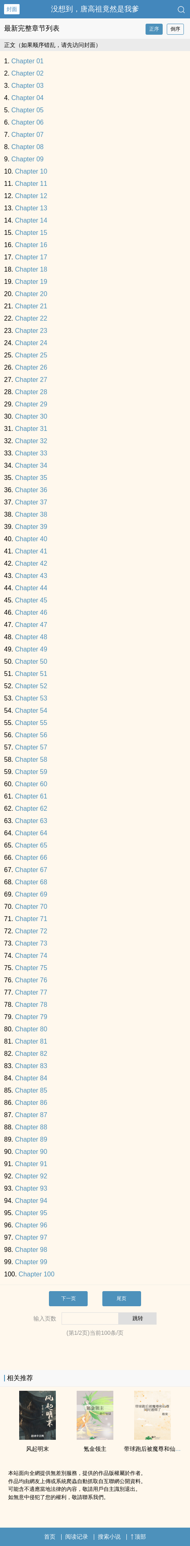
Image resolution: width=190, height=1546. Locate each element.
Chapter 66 (31, 857)
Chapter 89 (31, 1139)
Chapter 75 (31, 967)
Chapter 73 (31, 943)
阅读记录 (76, 1536)
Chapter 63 (31, 820)
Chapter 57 (31, 747)
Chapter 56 (31, 735)
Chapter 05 (27, 110)
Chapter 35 (31, 477)
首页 (49, 1536)
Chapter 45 (31, 600)
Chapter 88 (31, 1127)
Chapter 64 (31, 833)
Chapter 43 (31, 575)
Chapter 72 (31, 931)
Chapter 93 (31, 1188)
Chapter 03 (27, 85)
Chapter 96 (31, 1225)
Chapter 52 (31, 686)
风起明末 (37, 1449)
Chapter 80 (31, 1029)
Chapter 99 (31, 1261)
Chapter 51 (31, 673)
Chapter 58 (31, 759)
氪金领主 (95, 1449)
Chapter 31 (31, 428)
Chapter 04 (27, 97)
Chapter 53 (31, 698)
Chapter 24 (31, 342)
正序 (154, 29)
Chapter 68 (31, 882)
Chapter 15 (31, 232)
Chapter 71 (31, 918)
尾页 (121, 1298)
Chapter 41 (31, 551)
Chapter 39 (31, 526)
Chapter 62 (31, 808)
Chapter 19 (31, 281)
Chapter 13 (31, 208)
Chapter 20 (31, 293)
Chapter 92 (31, 1176)
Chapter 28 (31, 391)
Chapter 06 (27, 122)
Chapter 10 (31, 171)
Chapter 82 (31, 1053)
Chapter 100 (37, 1274)
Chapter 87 (31, 1114)
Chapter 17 (31, 257)
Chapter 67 (31, 869)
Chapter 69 (31, 894)
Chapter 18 (31, 269)
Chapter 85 (31, 1090)
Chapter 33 (31, 453)
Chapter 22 (31, 318)
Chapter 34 (31, 465)
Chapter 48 (31, 637)
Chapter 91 (31, 1163)
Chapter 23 (31, 330)
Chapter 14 (31, 220)
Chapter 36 (31, 489)
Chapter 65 (31, 845)
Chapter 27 (31, 379)
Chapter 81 (31, 1041)
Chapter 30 (31, 416)
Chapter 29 (31, 404)
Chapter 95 (31, 1212)
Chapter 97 (31, 1237)
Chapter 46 (31, 612)
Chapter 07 (27, 134)
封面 (12, 9)
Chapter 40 (31, 538)
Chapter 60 (31, 784)
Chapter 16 (31, 244)
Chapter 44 (31, 587)
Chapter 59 (31, 771)
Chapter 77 (31, 992)
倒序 (175, 29)
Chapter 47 (31, 624)
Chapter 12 (31, 195)
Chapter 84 (31, 1078)
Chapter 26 (31, 367)
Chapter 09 (27, 159)
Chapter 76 (31, 980)
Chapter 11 (31, 183)
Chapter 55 (31, 722)
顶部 (138, 1536)
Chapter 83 (31, 1065)
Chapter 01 (27, 61)
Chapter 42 (31, 563)
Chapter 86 (31, 1102)
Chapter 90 (31, 1151)
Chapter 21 (31, 306)
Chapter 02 (27, 73)
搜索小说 (109, 1536)
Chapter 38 (31, 514)
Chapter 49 (31, 649)
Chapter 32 (31, 440)
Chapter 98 (31, 1249)
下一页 (68, 1298)
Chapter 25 (31, 355)
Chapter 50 (31, 661)
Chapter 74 (31, 955)
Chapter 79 (31, 1016)
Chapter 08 (27, 146)
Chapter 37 (31, 502)
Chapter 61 (31, 796)
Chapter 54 (31, 710)
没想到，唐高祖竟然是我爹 (95, 9)
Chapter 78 (31, 1004)
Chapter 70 (31, 906)
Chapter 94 (31, 1200)
